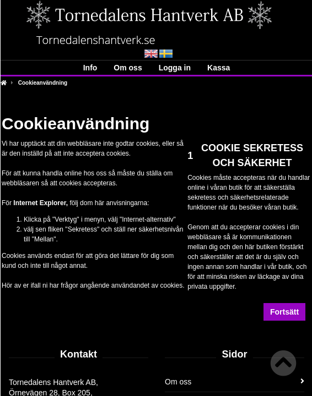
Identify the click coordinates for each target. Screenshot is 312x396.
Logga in (175, 67)
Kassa (218, 67)
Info (90, 67)
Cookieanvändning (42, 83)
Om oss (128, 67)
